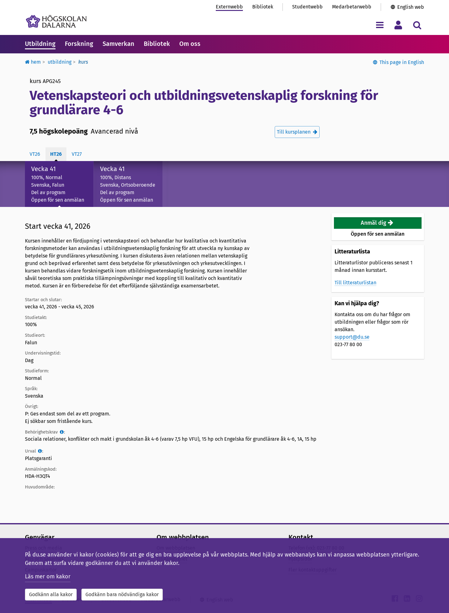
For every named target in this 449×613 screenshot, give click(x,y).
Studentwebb (307, 7)
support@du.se (352, 337)
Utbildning (40, 43)
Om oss (189, 43)
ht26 (56, 154)
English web (410, 7)
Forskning (79, 43)
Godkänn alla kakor (51, 594)
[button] (378, 223)
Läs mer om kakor (47, 576)
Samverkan (118, 43)
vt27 (77, 154)
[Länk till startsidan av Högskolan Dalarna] (56, 21)
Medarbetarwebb (351, 7)
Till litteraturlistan (355, 283)
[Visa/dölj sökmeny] (417, 25)
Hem (33, 62)
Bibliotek (262, 7)
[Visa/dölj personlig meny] (398, 25)
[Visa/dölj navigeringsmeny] (380, 25)
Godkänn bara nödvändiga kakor (122, 594)
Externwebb (229, 7)
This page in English (401, 62)
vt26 (35, 154)
